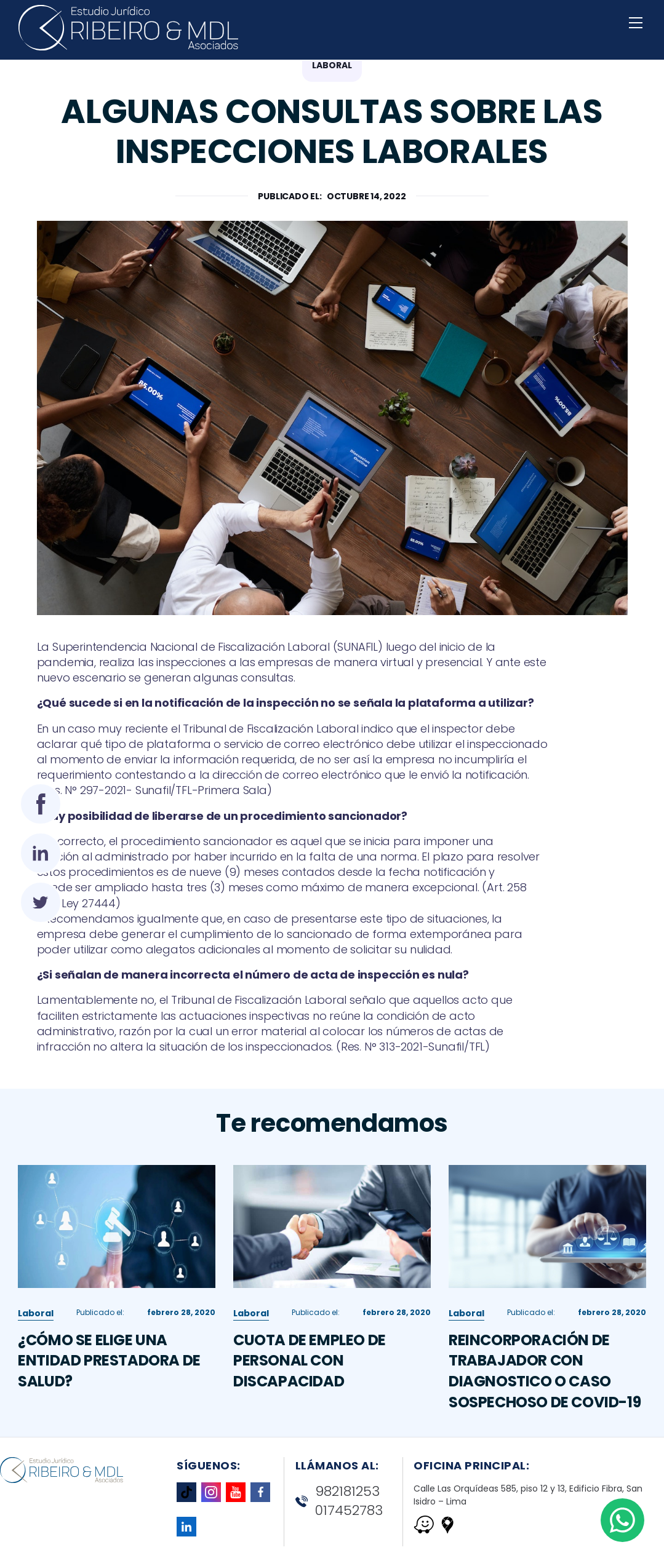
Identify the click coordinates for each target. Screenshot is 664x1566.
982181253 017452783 (339, 1501)
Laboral (36, 1344)
